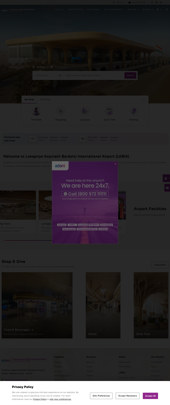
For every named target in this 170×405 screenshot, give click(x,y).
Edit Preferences (101, 395)
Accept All (150, 396)
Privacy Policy (40, 399)
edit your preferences (60, 399)
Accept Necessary (127, 395)
